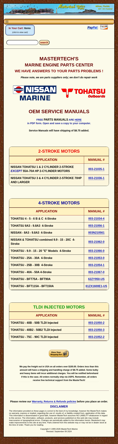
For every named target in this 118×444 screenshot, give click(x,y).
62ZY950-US (96, 279)
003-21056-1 (96, 225)
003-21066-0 (96, 250)
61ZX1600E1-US (96, 286)
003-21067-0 (96, 272)
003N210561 (96, 232)
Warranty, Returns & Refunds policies (54, 401)
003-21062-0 (96, 241)
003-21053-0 (96, 257)
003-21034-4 (96, 218)
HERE (78, 119)
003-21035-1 (96, 169)
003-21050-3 (96, 329)
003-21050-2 (96, 322)
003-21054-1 (96, 265)
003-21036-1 (96, 178)
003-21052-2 (96, 336)
